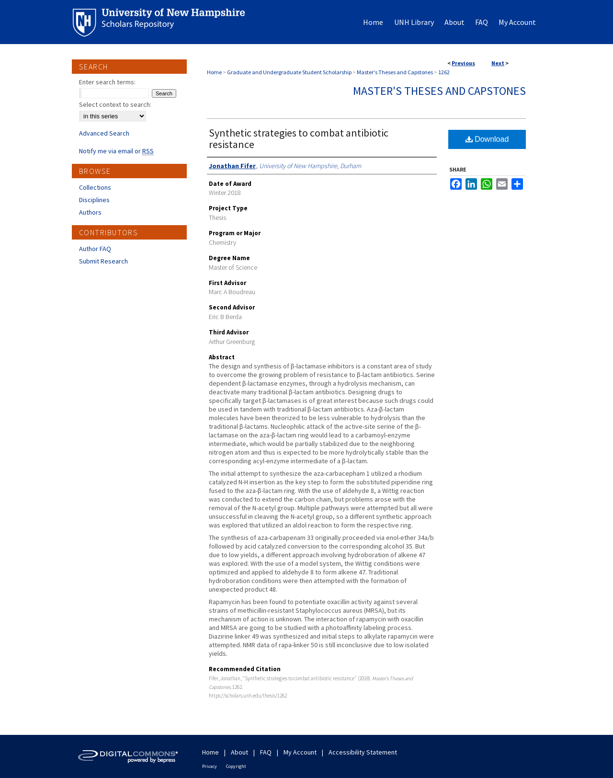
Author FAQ (95, 248)
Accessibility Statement (363, 752)
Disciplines (94, 199)
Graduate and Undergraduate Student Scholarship (289, 72)
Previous (463, 63)
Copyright (236, 766)
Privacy (209, 766)
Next (497, 63)
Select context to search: (115, 104)
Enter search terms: (107, 82)
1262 (444, 72)
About (239, 752)
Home (214, 72)
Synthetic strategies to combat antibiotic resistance (298, 138)
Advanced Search (104, 133)
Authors (90, 212)
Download (487, 139)
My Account (300, 752)
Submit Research (103, 261)
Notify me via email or (116, 151)
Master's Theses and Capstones (395, 72)
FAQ (266, 752)
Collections (95, 187)
